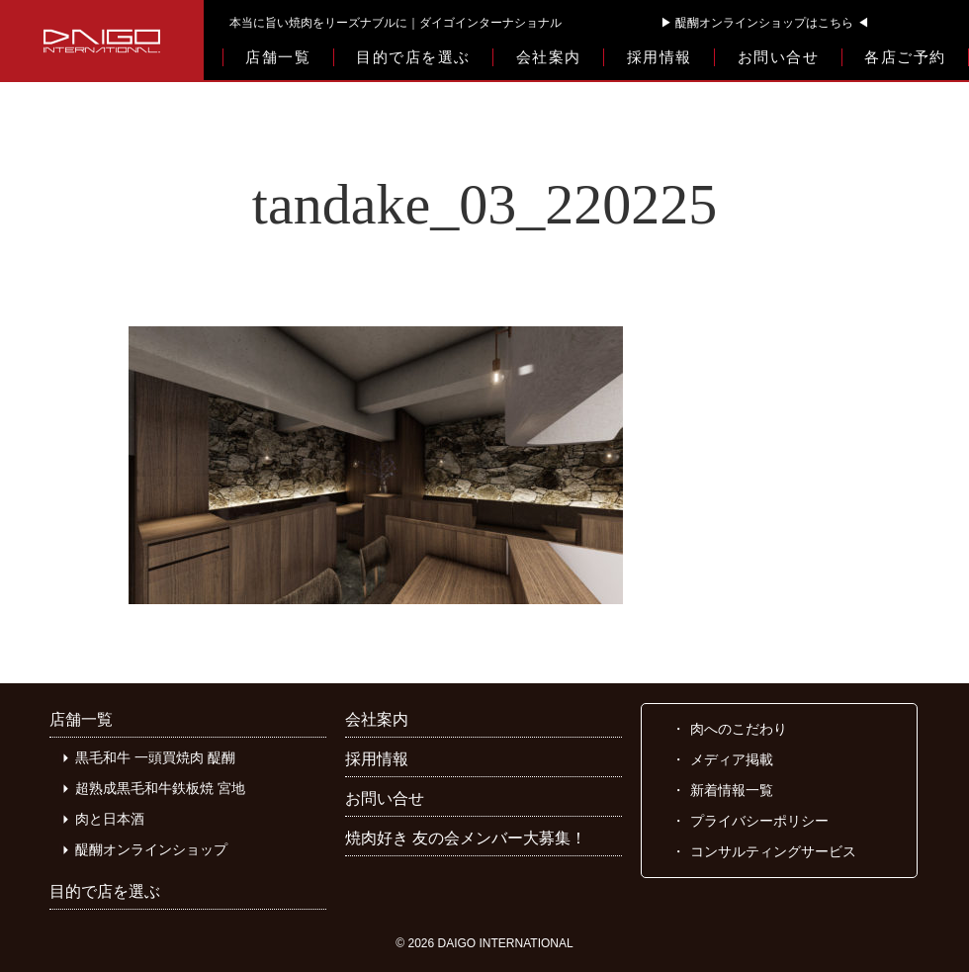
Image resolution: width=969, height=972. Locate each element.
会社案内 (548, 57)
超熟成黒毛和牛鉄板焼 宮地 (160, 788)
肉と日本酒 (109, 819)
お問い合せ (779, 57)
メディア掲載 (731, 759)
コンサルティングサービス (773, 851)
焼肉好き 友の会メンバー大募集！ (465, 838)
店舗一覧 (277, 57)
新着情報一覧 (731, 790)
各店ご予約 (905, 57)
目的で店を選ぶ (413, 57)
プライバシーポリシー (759, 821)
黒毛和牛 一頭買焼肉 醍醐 (155, 757)
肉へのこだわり (738, 729)
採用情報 (659, 57)
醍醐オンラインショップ (151, 849)
